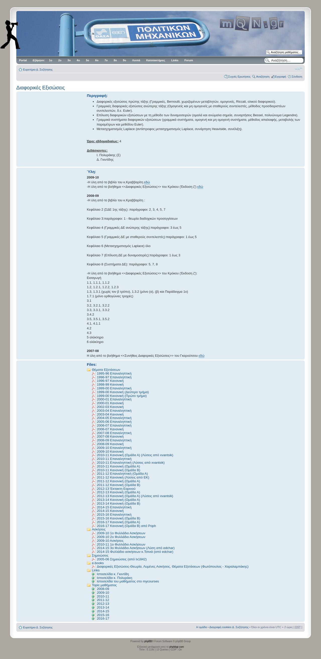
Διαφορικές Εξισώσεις (40, 87)
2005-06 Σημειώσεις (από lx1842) (122, 559)
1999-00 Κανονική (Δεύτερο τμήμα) (123, 392)
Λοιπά (136, 60)
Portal (23, 60)
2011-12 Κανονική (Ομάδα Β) (118, 485)
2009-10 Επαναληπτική (114, 448)
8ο (115, 60)
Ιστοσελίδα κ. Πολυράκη (114, 578)
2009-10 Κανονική (110, 451)
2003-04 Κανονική (110, 414)
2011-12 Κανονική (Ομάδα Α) (118, 481)
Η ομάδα (201, 627)
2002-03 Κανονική (110, 407)
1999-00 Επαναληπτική (114, 388)
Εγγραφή (280, 76)
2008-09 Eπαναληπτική (114, 440)
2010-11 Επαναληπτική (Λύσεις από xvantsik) (131, 462)
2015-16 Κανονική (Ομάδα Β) (118, 518)
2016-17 (103, 618)
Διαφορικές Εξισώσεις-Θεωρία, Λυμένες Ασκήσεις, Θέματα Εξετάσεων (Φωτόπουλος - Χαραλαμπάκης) (173, 566)
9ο (124, 60)
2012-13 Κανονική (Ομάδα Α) (118, 492)
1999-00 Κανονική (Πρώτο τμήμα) (122, 396)
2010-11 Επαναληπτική (114, 459)
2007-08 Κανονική (110, 436)
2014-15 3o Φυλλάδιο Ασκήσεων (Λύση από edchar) (136, 548)
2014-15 (103, 611)
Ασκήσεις (99, 529)
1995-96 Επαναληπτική (114, 373)
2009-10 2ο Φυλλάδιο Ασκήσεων (121, 537)
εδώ (147, 182)
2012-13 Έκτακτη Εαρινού (116, 489)
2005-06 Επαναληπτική (114, 422)
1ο (50, 60)
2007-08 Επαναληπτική (114, 433)
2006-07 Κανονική (110, 429)
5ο (87, 60)
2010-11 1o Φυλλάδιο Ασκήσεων (121, 544)
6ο (97, 60)
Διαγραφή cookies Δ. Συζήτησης (229, 627)
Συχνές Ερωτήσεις (239, 76)
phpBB (148, 641)
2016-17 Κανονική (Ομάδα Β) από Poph (126, 526)
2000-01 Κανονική (110, 403)
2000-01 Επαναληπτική (114, 399)
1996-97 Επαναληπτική (114, 377)
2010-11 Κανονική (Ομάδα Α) (118, 466)
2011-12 (103, 600)
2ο (59, 60)
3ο (69, 60)
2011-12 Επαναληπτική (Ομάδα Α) (122, 473)
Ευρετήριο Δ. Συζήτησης (38, 69)
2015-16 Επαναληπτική (114, 514)
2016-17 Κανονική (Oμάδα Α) (118, 522)
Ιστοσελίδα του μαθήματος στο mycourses (128, 581)
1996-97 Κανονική (110, 381)
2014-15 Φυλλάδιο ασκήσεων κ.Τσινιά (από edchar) (135, 552)
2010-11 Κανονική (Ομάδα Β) (118, 470)
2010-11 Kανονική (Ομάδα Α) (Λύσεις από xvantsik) (135, 455)
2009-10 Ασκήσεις (110, 541)
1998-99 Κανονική (110, 384)
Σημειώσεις (100, 555)
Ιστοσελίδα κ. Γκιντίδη (113, 574)
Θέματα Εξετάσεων (106, 370)
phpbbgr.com (176, 646)
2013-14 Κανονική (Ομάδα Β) (118, 503)
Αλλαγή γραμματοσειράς (298, 68)
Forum (188, 60)
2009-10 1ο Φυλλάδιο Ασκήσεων (121, 533)
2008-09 (103, 589)
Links (175, 60)
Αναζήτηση (262, 76)
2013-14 (103, 607)
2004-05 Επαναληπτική (114, 418)
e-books (98, 563)
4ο (78, 60)
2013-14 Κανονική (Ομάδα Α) (118, 500)
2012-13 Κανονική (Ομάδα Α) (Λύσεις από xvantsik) (135, 496)
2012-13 (103, 604)
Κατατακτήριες (155, 60)
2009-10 (103, 592)
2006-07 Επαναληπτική (114, 425)
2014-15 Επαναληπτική (114, 507)
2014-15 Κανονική (110, 511)
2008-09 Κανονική (110, 444)
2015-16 (103, 615)
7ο (106, 60)
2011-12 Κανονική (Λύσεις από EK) (123, 477)
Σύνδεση (297, 76)
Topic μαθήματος (104, 585)
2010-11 (103, 596)
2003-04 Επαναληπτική (114, 410)
